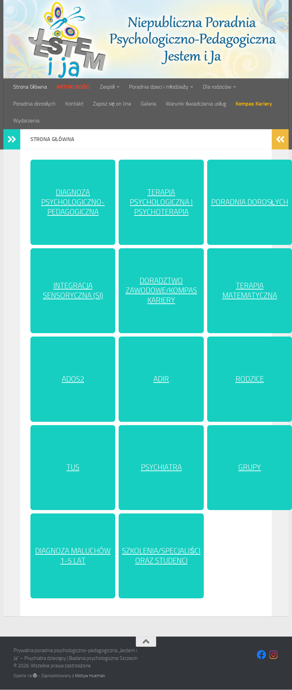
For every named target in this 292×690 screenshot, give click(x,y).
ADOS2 (73, 379)
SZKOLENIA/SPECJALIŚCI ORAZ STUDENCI (161, 556)
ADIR (161, 379)
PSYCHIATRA (161, 467)
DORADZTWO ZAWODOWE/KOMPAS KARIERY (161, 290)
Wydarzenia (26, 120)
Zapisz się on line (112, 103)
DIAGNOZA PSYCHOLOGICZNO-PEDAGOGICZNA (73, 202)
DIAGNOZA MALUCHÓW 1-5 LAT (73, 556)
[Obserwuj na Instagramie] (273, 655)
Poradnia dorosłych (34, 103)
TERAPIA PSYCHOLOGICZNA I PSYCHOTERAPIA (161, 202)
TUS (73, 467)
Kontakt (74, 103)
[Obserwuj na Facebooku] (261, 655)
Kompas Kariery (254, 103)
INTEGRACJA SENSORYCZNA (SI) (73, 290)
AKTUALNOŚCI (73, 87)
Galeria (148, 103)
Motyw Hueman (90, 675)
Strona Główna (30, 87)
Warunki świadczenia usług (196, 103)
